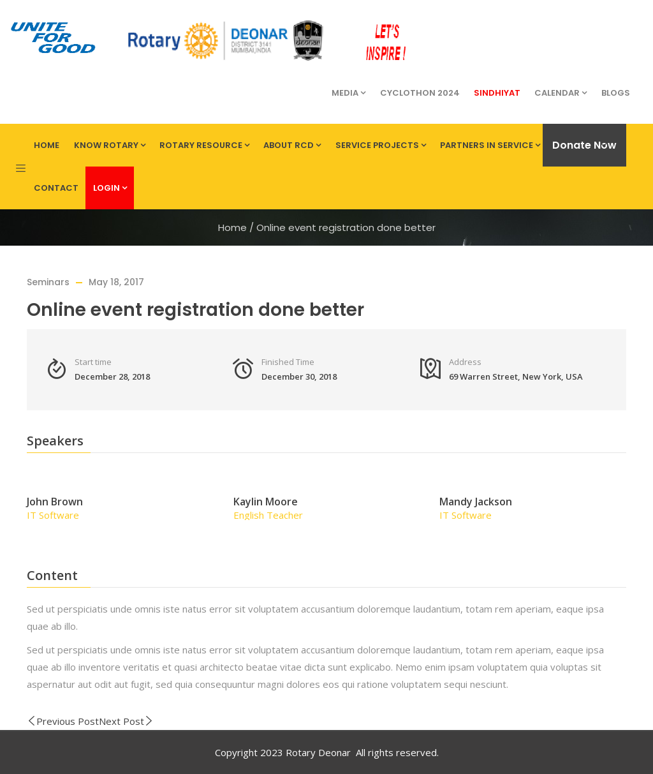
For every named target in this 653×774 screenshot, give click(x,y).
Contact (56, 188)
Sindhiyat (497, 93)
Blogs (615, 93)
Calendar (560, 93)
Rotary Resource (204, 145)
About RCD (292, 145)
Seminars (48, 282)
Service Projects (380, 145)
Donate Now (584, 145)
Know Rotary (109, 145)
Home (46, 145)
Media (348, 93)
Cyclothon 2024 (420, 93)
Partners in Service (490, 145)
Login (110, 188)
